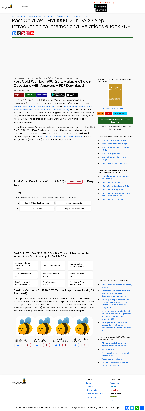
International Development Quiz (116, 186)
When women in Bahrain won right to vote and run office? (115, 344)
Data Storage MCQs (111, 153)
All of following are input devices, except (117, 285)
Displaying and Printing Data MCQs (114, 158)
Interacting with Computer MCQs (116, 163)
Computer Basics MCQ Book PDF (110, 108)
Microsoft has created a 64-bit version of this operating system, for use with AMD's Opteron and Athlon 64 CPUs (116, 315)
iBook (100, 113)
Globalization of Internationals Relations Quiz (115, 177)
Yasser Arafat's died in (112, 359)
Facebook (114, 383)
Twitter (113, 386)
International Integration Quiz (115, 189)
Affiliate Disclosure (94, 394)
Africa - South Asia (74, 203)
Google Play (119, 113)
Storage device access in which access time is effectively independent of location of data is (116, 326)
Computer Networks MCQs (114, 140)
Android (113, 397)
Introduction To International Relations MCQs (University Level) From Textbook (49, 16)
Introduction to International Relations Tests (35, 106)
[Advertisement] (72, 57)
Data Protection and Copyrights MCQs (116, 148)
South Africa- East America (37, 203)
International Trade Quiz (113, 199)
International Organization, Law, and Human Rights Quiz (116, 194)
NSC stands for (108, 349)
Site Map (89, 386)
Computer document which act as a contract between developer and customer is (116, 293)
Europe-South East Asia (74, 208)
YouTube (114, 390)
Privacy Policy (92, 390)
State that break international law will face (115, 354)
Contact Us (91, 397)
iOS (111, 400)
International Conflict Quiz (113, 182)
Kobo (108, 113)
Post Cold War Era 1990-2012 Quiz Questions (61, 136)
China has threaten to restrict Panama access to (115, 364)
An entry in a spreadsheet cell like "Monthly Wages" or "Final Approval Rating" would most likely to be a (115, 303)
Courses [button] (24, 6)
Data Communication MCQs (114, 144)
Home (88, 383)
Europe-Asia (37, 208)
